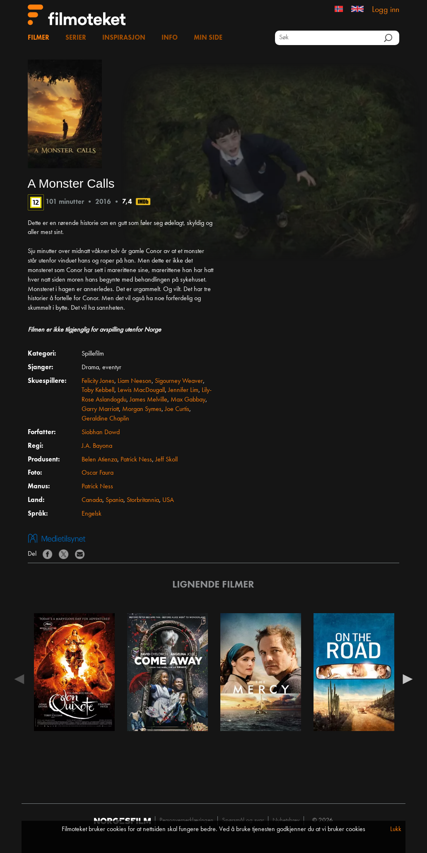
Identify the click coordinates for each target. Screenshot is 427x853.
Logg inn (385, 10)
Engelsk (91, 514)
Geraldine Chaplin (105, 419)
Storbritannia (143, 500)
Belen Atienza (99, 459)
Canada (92, 500)
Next (407, 678)
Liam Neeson (135, 381)
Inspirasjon (123, 38)
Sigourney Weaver (179, 381)
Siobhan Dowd (101, 432)
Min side (208, 38)
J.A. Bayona (97, 446)
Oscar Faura (97, 473)
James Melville (148, 400)
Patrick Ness (136, 459)
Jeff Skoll (166, 459)
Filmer (38, 38)
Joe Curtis (177, 409)
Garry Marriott (100, 409)
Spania (114, 500)
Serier (75, 38)
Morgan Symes (142, 409)
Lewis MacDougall (141, 390)
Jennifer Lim (183, 390)
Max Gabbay (188, 400)
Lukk (395, 829)
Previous (19, 678)
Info (170, 38)
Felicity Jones (98, 381)
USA (168, 500)
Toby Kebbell (98, 390)
